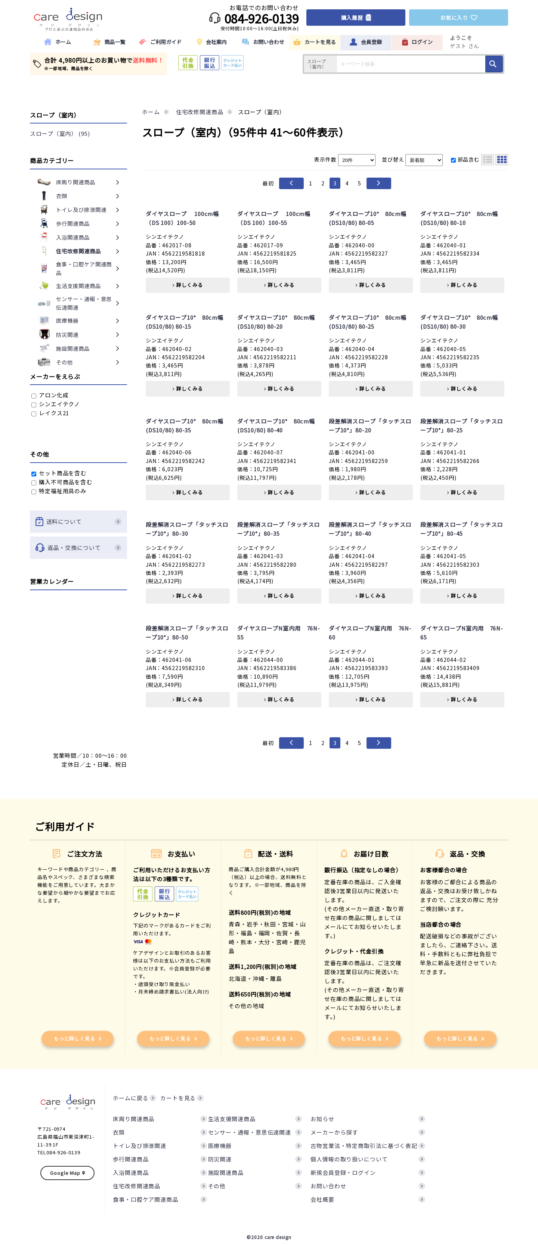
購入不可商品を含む (61, 482)
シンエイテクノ (55, 404)
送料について (78, 521)
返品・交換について (78, 547)
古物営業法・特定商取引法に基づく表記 (363, 1145)
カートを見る (178, 1098)
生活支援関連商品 (232, 1119)
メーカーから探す (334, 1132)
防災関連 (220, 1159)
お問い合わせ (328, 1186)
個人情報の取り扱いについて (349, 1159)
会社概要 (322, 1199)
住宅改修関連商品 (136, 1186)
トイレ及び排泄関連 (139, 1145)
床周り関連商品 (133, 1119)
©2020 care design (269, 1237)
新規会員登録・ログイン (343, 1172)
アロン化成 (49, 395)
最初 (268, 183)
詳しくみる (187, 284)
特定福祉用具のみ (58, 491)
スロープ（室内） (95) (60, 133)
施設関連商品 (226, 1172)
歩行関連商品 (130, 1159)
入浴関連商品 (130, 1172)
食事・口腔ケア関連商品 (145, 1199)
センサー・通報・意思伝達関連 (249, 1132)
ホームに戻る (130, 1098)
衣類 (119, 1132)
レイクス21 (50, 413)
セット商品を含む (58, 473)
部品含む (465, 159)
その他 (217, 1186)
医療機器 (220, 1145)
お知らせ (322, 1119)
